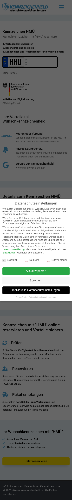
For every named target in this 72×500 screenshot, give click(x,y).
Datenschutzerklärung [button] (37, 297)
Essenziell (9, 260)
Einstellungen (9, 252)
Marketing (32, 260)
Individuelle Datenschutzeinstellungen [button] (36, 290)
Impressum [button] (52, 297)
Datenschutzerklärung (13, 249)
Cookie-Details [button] (21, 297)
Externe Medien (57, 260)
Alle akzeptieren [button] (36, 271)
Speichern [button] (36, 280)
